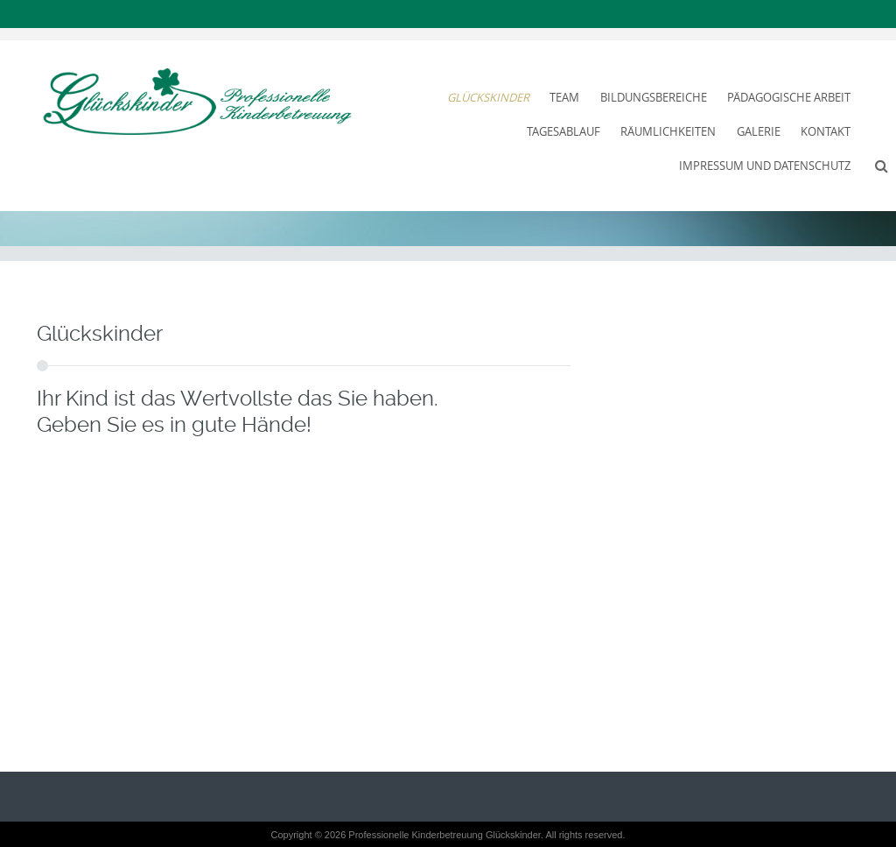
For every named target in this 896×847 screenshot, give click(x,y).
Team (564, 97)
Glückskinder (488, 97)
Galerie (758, 131)
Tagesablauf (563, 131)
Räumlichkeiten (668, 131)
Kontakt (825, 131)
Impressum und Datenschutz (764, 165)
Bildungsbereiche (653, 97)
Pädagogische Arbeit (788, 97)
